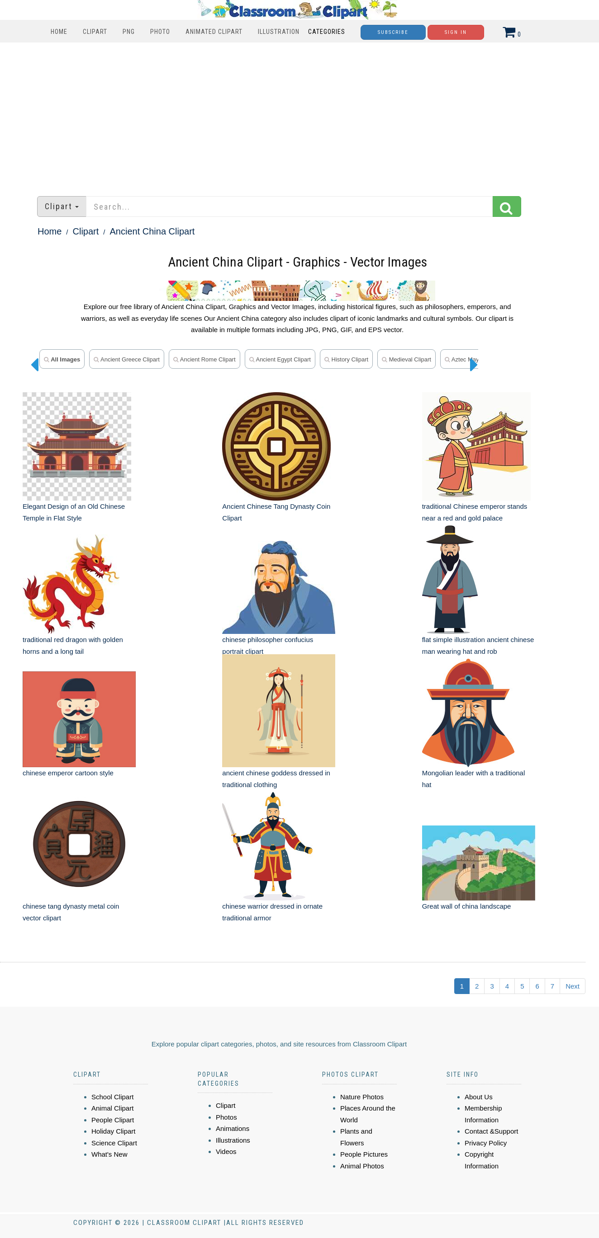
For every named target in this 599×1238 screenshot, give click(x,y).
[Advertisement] (299, 115)
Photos (226, 1117)
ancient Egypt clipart (280, 359)
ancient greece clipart (127, 359)
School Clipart (112, 1097)
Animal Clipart (112, 1108)
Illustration (279, 31)
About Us (479, 1097)
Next (573, 986)
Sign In (456, 32)
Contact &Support (491, 1131)
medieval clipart (406, 359)
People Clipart (112, 1120)
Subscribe (393, 32)
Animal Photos (362, 1166)
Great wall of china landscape (466, 906)
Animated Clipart (213, 31)
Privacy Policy (486, 1143)
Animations (232, 1128)
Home (59, 31)
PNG (129, 31)
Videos (226, 1151)
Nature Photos (362, 1097)
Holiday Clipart (113, 1131)
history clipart (346, 359)
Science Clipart (114, 1143)
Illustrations (233, 1140)
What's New (109, 1154)
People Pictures (364, 1154)
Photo (160, 31)
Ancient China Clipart (152, 231)
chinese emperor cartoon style (68, 773)
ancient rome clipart (204, 359)
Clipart (95, 31)
